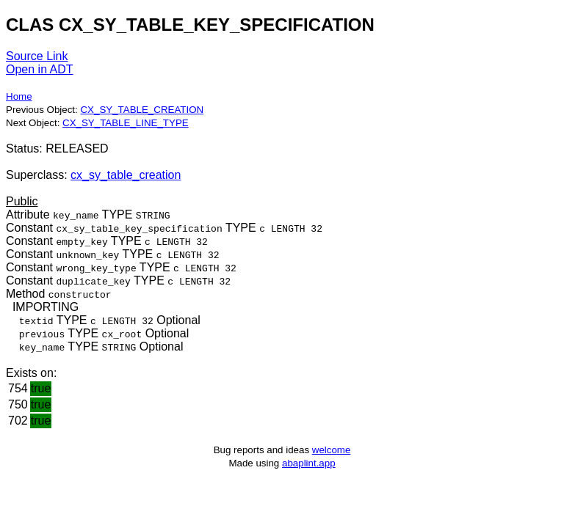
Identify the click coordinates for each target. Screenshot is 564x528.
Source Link (37, 56)
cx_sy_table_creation (125, 175)
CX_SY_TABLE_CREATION (141, 109)
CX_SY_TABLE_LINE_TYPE (125, 122)
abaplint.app (309, 463)
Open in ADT (39, 69)
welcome (331, 449)
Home (19, 96)
